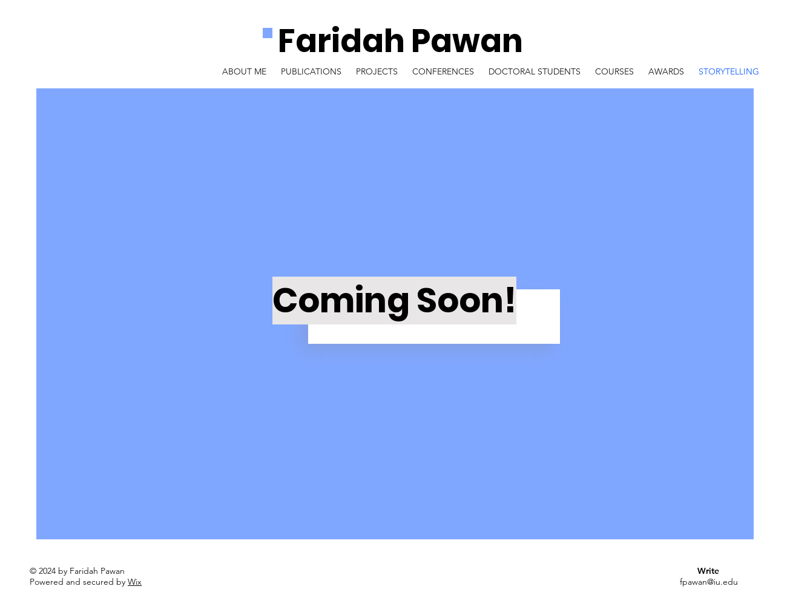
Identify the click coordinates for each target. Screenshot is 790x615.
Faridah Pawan (400, 41)
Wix (135, 581)
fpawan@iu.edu (709, 581)
